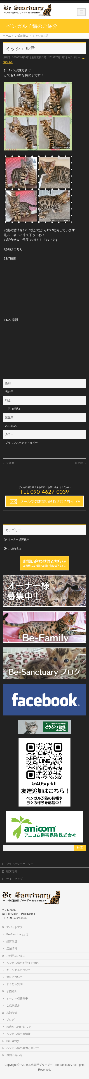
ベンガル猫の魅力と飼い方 (22, 1048)
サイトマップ (14, 879)
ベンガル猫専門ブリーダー (36, 1064)
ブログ (10, 1019)
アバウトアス (14, 927)
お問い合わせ (14, 1055)
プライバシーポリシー (19, 863)
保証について (14, 977)
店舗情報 (11, 948)
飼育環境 (11, 941)
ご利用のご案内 (15, 955)
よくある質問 (14, 984)
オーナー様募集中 (18, 539)
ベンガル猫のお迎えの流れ (22, 962)
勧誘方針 (11, 871)
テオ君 (8, 463)
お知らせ (11, 1012)
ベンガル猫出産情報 (18, 1034)
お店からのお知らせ (18, 1026)
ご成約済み (14, 548)
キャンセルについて (18, 970)
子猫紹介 (11, 991)
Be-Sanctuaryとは (17, 934)
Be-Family (12, 1041)
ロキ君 (80, 463)
